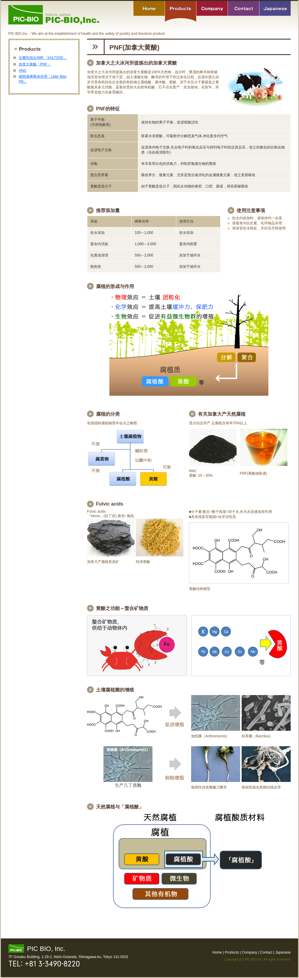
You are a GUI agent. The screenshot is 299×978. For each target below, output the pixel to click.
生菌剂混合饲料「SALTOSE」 (43, 58)
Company (212, 11)
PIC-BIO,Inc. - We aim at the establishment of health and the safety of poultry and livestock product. (53, 14)
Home (149, 11)
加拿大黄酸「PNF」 (35, 64)
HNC (22, 70)
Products (180, 11)
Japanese (275, 11)
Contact (243, 11)
